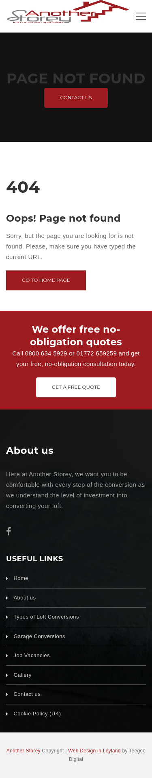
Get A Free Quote (76, 387)
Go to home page (46, 280)
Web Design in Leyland (94, 751)
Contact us (76, 97)
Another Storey (23, 751)
